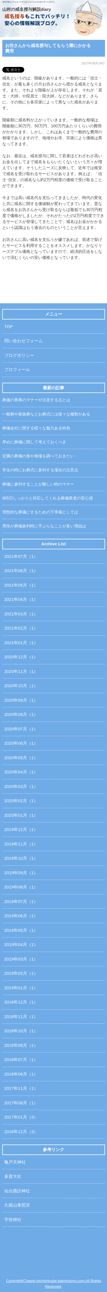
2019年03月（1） (21, 959)
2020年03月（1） (21, 786)
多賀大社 (12, 1176)
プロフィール (17, 369)
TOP (8, 326)
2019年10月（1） (21, 858)
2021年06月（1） (21, 570)
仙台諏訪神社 (17, 1190)
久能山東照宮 (17, 1205)
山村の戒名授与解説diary (26, 9)
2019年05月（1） (21, 930)
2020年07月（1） (21, 728)
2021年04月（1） (21, 599)
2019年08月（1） (21, 886)
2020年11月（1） (21, 671)
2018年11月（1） (21, 1016)
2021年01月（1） (21, 642)
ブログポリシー (19, 355)
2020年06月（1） (21, 743)
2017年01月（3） (21, 1117)
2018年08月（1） (21, 1045)
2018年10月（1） (21, 1030)
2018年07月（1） (21, 1059)
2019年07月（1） (21, 901)
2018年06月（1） (21, 1074)
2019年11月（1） (21, 843)
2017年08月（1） (21, 1102)
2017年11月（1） (21, 1088)
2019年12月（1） (21, 829)
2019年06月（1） (21, 915)
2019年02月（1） (21, 973)
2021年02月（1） (21, 628)
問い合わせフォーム (23, 340)
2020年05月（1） (21, 757)
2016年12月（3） (21, 1131)
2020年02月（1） (21, 800)
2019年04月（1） (21, 944)
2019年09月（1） (21, 872)
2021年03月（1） (21, 613)
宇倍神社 (12, 1219)
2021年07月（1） (21, 556)
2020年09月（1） (21, 700)
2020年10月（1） (21, 685)
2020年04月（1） (21, 771)
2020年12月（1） (21, 656)
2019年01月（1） (21, 987)
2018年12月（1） (21, 1002)
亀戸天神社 (15, 1162)
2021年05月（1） (21, 585)
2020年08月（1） (21, 714)
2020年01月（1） (21, 815)
